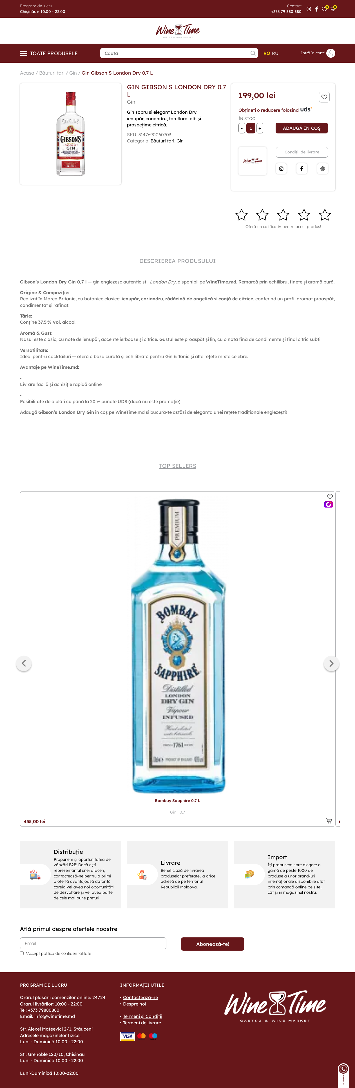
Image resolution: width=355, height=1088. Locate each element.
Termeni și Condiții (142, 1016)
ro (267, 53)
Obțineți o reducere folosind (275, 110)
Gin (76, 73)
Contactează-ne (140, 997)
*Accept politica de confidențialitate (58, 953)
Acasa (27, 73)
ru (275, 53)
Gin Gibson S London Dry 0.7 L (121, 73)
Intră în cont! (318, 53)
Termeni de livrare (142, 1023)
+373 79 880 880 (286, 11)
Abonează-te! (212, 944)
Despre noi (134, 1004)
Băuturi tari (53, 73)
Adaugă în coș (302, 128)
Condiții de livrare (302, 152)
